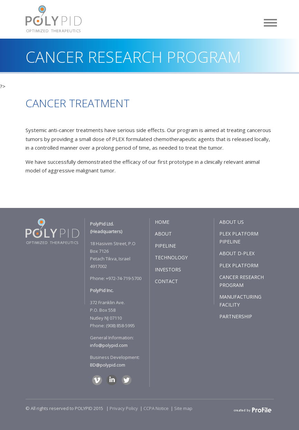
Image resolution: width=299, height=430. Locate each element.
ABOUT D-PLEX (237, 253)
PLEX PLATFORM (238, 265)
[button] (270, 21)
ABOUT (163, 233)
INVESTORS (168, 269)
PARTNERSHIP (235, 316)
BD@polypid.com (107, 365)
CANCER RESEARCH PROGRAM (241, 281)
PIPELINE (165, 245)
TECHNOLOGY (171, 257)
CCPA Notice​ (156, 408)
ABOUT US (231, 222)
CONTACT (166, 281)
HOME (162, 222)
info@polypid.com (109, 345)
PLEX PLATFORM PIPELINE (238, 237)
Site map (183, 408)
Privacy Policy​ (124, 408)
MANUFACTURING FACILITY (240, 300)
